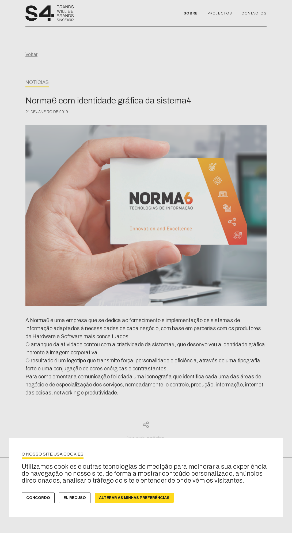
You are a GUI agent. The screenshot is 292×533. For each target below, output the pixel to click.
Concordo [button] (38, 498)
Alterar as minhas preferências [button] (134, 498)
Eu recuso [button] (74, 498)
